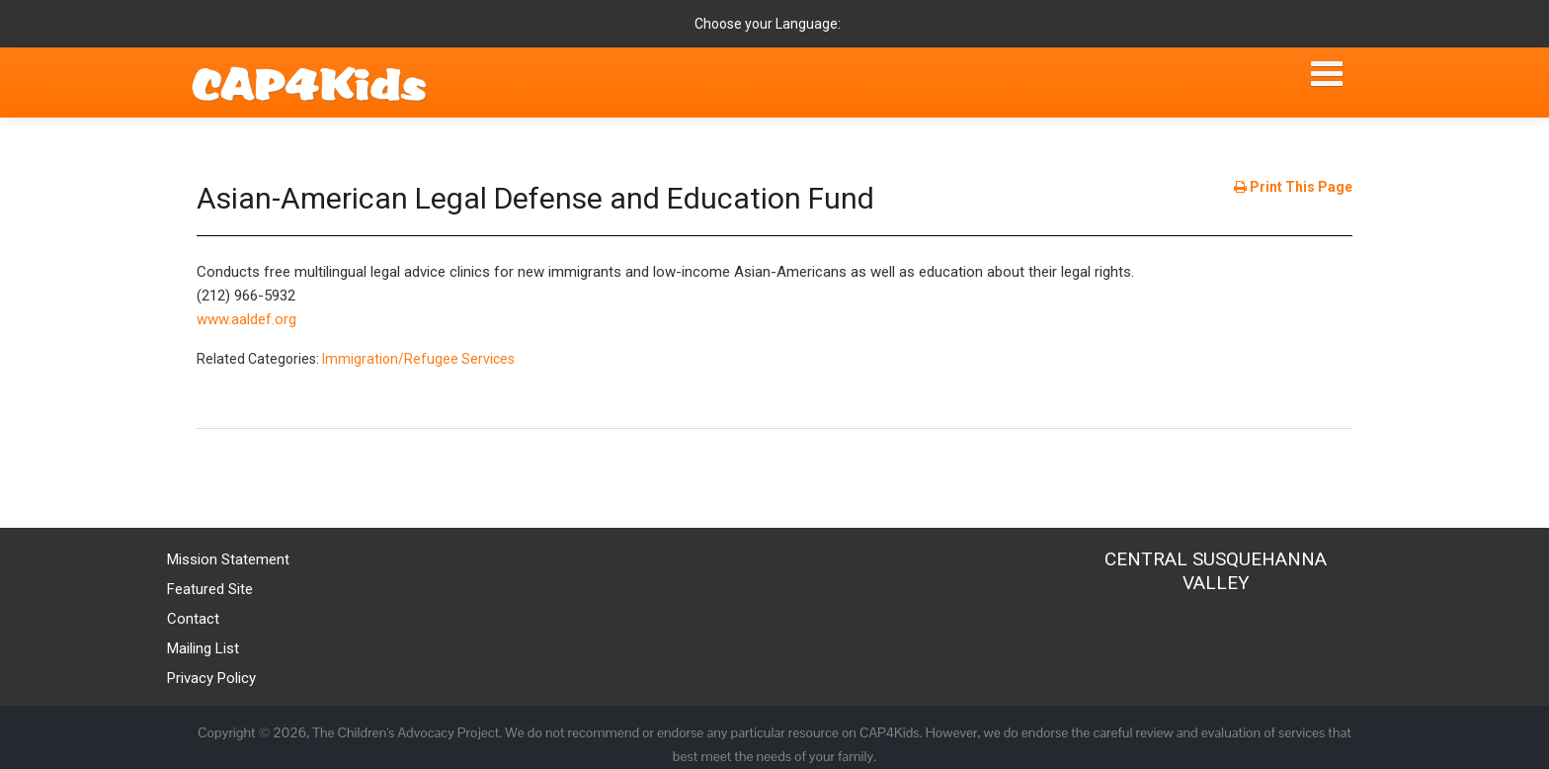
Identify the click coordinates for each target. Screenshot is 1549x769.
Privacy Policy (211, 678)
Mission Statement (228, 559)
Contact (193, 619)
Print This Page (1293, 187)
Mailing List (203, 648)
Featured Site (210, 589)
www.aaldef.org (246, 319)
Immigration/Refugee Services (418, 359)
